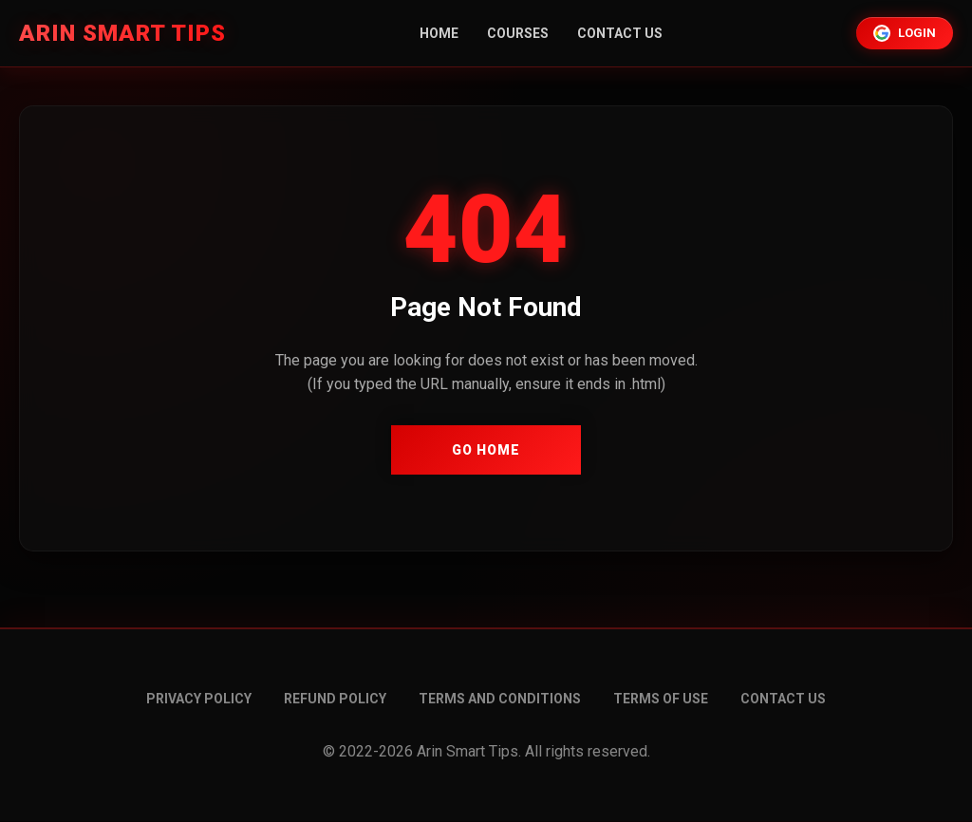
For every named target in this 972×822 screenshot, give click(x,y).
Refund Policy (335, 698)
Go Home (486, 450)
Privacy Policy (199, 698)
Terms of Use (660, 698)
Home (439, 33)
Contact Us (620, 33)
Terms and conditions (500, 698)
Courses (518, 33)
